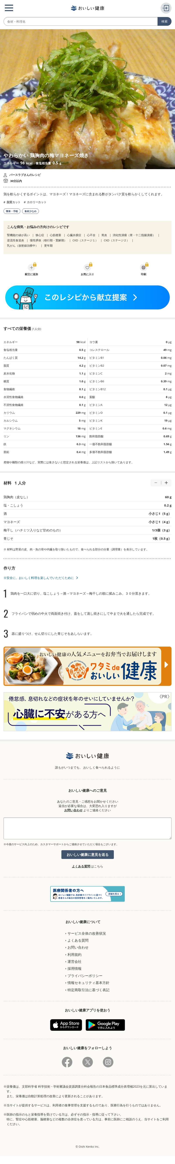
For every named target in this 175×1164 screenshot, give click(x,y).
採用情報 (74, 968)
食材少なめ (30, 211)
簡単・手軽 (12, 211)
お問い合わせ (73, 810)
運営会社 (74, 961)
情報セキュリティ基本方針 (88, 982)
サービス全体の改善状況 (87, 933)
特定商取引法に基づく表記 (88, 989)
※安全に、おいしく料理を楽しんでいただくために (38, 578)
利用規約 (74, 954)
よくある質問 (81, 866)
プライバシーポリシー (85, 975)
